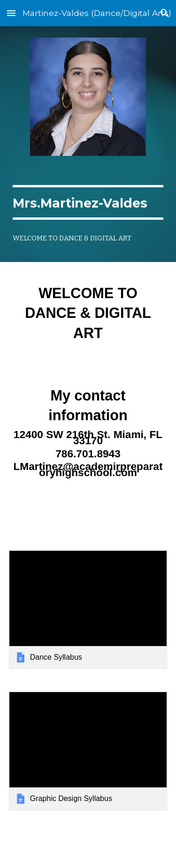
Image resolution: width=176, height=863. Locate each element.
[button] (11, 13)
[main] (88, 202)
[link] (88, 609)
